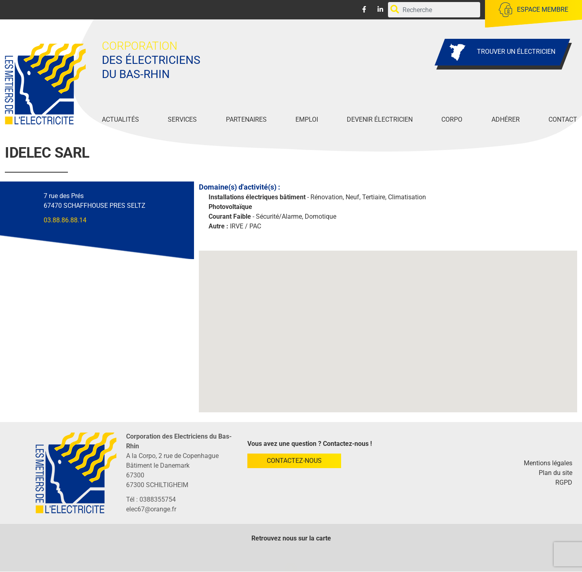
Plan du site (555, 473)
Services (182, 119)
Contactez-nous (294, 460)
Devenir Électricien (380, 119)
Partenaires (246, 119)
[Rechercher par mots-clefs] (434, 9)
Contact (562, 119)
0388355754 (157, 499)
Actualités (120, 119)
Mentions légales (548, 463)
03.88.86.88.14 (65, 220)
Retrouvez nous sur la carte (291, 538)
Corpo (451, 119)
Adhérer (505, 119)
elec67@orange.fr (151, 509)
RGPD (563, 482)
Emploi (306, 119)
